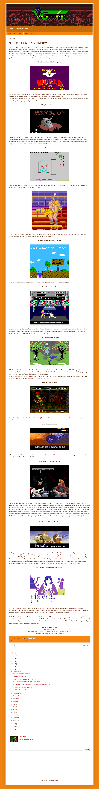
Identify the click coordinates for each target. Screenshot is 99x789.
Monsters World (33, 94)
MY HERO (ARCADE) (19, 690)
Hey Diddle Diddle (74, 610)
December (16, 671)
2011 (13, 726)
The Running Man (29, 507)
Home (49, 646)
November (16, 693)
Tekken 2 (47, 98)
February (15, 717)
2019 (13, 653)
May (14, 709)
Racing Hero (59, 555)
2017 (13, 658)
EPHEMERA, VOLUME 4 (20, 676)
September (16, 698)
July (14, 704)
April (14, 712)
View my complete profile (26, 739)
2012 (13, 724)
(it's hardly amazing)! (49, 633)
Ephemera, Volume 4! (49, 629)
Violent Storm (63, 234)
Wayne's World (52, 509)
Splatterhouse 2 (44, 418)
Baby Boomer (13, 282)
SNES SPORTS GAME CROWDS (22, 687)
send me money (25, 621)
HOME (9, 33)
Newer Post (13, 646)
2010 (13, 729)
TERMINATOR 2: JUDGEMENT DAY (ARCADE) (27, 679)
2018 (13, 655)
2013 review (20, 641)
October (15, 696)
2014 (13, 666)
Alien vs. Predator (59, 455)
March (15, 715)
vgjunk (25, 641)
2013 (15, 641)
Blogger (57, 780)
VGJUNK (24, 736)
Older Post (86, 646)
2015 (13, 664)
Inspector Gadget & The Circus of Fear (62, 507)
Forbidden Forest (34, 370)
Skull (26, 185)
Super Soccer (75, 608)
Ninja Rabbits (76, 505)
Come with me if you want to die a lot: (49, 631)
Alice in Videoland (30, 376)
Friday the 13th (68, 137)
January (15, 720)
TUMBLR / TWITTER (30, 33)
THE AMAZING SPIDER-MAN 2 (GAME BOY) (26, 682)
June (14, 707)
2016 (13, 661)
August (15, 701)
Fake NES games (14, 608)
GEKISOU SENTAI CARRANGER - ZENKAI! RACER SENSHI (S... (32, 684)
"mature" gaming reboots (46, 608)
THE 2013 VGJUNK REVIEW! (21, 674)
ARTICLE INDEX (17, 33)
